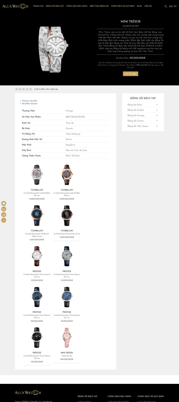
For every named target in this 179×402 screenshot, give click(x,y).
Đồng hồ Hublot (136, 110)
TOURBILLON (36, 192)
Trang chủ (40, 6)
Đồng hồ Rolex (135, 105)
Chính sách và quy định (124, 6)
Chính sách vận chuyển (147, 360)
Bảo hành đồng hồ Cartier (119, 368)
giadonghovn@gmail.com (31, 378)
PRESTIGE (66, 232)
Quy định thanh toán (147, 356)
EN (170, 6)
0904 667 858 (141, 65)
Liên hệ (149, 6)
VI (175, 6)
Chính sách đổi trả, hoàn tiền (150, 364)
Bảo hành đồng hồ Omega (119, 364)
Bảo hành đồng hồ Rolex (118, 356)
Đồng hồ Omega (136, 115)
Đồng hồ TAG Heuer (138, 126)
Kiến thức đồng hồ (100, 6)
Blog (141, 6)
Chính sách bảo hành (78, 6)
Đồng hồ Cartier (136, 121)
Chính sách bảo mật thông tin (150, 368)
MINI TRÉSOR (36, 311)
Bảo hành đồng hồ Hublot (119, 360)
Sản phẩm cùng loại (29, 104)
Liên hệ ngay (130, 74)
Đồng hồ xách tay (56, 6)
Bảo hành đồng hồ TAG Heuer (121, 372)
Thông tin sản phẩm (29, 101)
